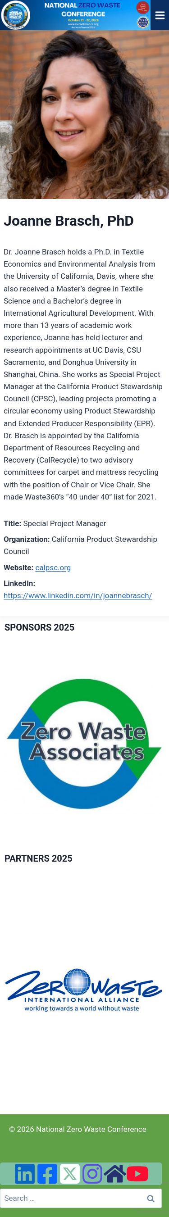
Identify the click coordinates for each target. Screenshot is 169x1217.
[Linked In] (25, 1174)
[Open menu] (160, 15)
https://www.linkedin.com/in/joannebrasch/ (78, 595)
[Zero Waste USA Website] (115, 1174)
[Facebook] (47, 1174)
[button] (84, 990)
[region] (84, 745)
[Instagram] (92, 1174)
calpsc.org (53, 567)
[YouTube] (137, 1174)
